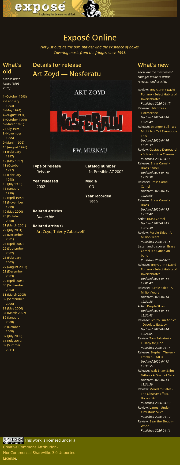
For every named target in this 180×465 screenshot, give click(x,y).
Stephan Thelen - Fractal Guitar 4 (158, 354)
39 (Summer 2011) (11, 347)
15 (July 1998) (12, 184)
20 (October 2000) (11, 218)
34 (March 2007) (14, 313)
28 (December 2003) (13, 273)
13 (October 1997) (11, 167)
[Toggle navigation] (17, 24)
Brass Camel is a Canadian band (158, 251)
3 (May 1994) (12, 110)
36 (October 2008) (11, 329)
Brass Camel (156, 219)
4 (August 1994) (14, 115)
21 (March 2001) (14, 225)
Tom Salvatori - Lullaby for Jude (156, 340)
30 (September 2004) (13, 287)
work (37, 440)
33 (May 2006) (13, 308)
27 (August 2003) (15, 267)
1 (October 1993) (15, 96)
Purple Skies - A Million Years (156, 234)
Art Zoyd (44, 231)
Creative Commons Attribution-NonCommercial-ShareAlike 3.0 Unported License (39, 452)
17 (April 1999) (13, 198)
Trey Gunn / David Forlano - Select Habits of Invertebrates (159, 94)
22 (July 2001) (12, 230)
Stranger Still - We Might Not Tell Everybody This (159, 131)
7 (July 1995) (11, 129)
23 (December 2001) (13, 236)
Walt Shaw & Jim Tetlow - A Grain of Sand (158, 372)
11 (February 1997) (12, 153)
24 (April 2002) (13, 244)
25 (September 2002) (13, 250)
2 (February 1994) (11, 103)
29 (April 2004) (13, 281)
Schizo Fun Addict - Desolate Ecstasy (158, 322)
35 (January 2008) (11, 319)
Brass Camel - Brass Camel (155, 165)
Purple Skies (156, 306)
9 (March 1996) (13, 142)
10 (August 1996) (15, 147)
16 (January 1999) (11, 190)
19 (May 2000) (13, 211)
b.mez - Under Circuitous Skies (155, 409)
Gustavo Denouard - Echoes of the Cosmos (158, 151)
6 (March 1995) (13, 124)
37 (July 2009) (12, 336)
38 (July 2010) (12, 340)
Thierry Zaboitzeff (69, 231)
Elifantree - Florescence (153, 110)
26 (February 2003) (12, 259)
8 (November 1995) (12, 135)
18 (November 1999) (13, 204)
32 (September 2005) (13, 301)
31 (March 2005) (14, 294)
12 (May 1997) (13, 161)
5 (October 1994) (15, 119)
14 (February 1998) (12, 177)
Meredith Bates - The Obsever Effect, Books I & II (157, 393)
